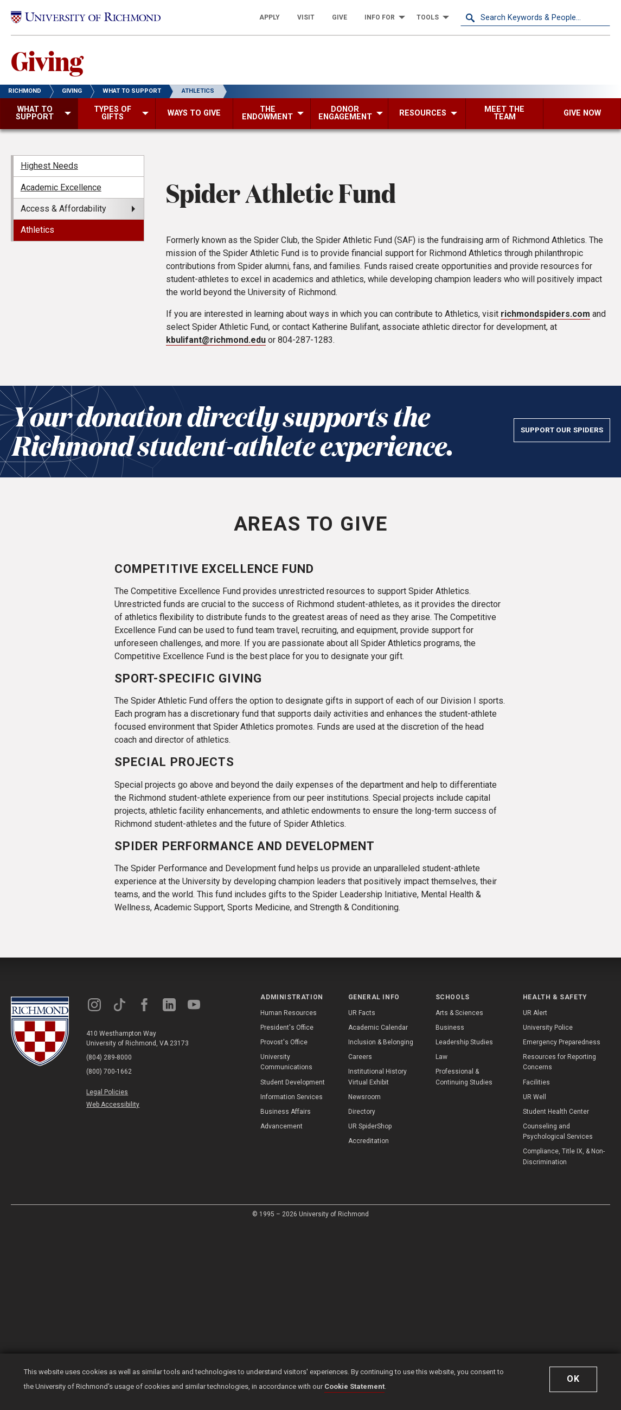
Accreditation (368, 1323)
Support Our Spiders (562, 612)
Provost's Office (284, 1224)
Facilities (536, 1264)
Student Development (292, 1264)
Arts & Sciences (459, 1195)
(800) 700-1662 (109, 1254)
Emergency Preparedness (561, 1224)
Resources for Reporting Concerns (559, 1244)
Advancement (281, 1308)
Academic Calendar (378, 1210)
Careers (360, 1239)
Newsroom (364, 1279)
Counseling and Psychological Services (558, 1314)
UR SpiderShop (370, 1308)
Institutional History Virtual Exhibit (377, 1259)
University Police (548, 1210)
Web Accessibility (112, 1287)
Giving (47, 60)
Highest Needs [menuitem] (49, 166)
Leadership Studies (464, 1224)
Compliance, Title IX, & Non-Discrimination (564, 1339)
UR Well (534, 1279)
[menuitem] (270, 17)
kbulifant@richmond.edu (216, 522)
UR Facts (361, 1195)
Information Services (291, 1279)
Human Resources (288, 1195)
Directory (361, 1294)
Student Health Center (556, 1294)
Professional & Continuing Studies (464, 1259)
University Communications (286, 1244)
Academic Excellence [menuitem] (61, 187)
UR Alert (535, 1195)
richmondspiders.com (545, 496)
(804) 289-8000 (109, 1239)
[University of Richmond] (86, 17)
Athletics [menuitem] (37, 230)
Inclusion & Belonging (380, 1224)
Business (450, 1210)
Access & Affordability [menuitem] (63, 208)
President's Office (286, 1210)
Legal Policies (107, 1274)
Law (441, 1239)
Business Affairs (285, 1294)
